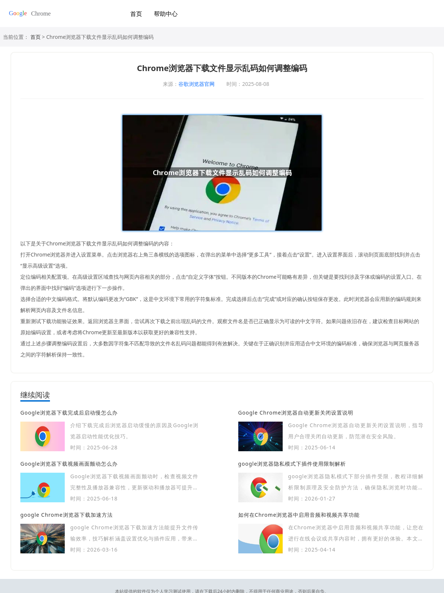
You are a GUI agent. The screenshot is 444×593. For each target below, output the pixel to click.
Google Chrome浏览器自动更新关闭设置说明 (295, 412)
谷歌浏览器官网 (196, 83)
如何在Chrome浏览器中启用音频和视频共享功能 (299, 514)
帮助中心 (166, 14)
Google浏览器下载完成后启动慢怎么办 (69, 412)
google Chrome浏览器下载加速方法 (66, 514)
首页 (136, 14)
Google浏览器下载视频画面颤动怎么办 (69, 463)
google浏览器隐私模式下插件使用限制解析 (292, 463)
